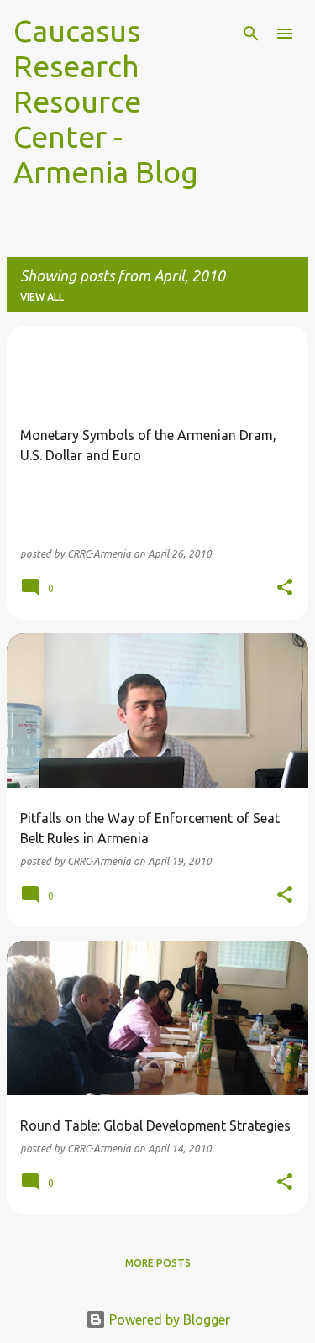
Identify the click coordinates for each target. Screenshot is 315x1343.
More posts (158, 1262)
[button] (285, 588)
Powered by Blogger (158, 1319)
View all (42, 296)
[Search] (251, 33)
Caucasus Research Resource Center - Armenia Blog (105, 101)
